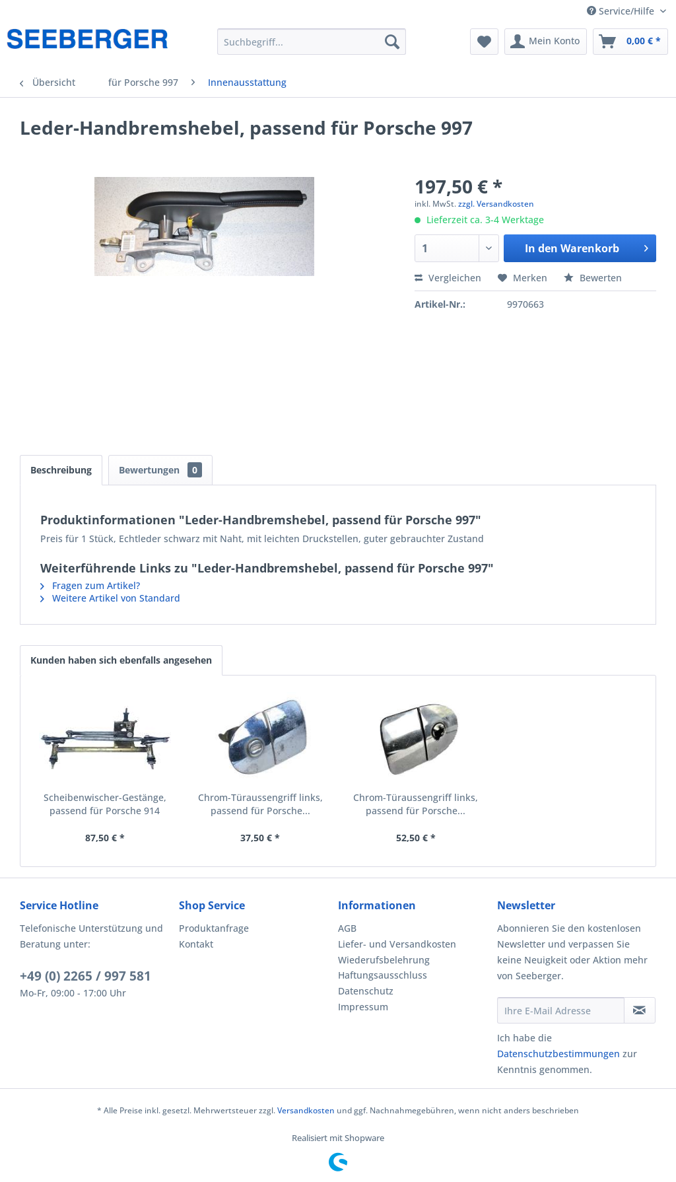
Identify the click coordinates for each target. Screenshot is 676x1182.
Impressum (363, 1006)
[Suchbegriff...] (312, 41)
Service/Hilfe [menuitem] (622, 11)
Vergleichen (448, 277)
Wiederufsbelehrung (384, 960)
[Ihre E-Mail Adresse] (561, 1010)
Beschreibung (61, 470)
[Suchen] (392, 41)
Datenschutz (365, 991)
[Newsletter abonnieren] (640, 1010)
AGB (347, 928)
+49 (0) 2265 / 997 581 (85, 976)
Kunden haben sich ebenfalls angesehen (121, 660)
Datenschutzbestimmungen (558, 1053)
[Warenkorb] (630, 41)
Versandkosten (306, 1110)
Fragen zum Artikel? (90, 585)
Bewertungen (160, 469)
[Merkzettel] (484, 41)
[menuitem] (312, 41)
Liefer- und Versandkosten (397, 944)
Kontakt (196, 944)
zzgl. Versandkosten (496, 203)
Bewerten (593, 277)
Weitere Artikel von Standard (110, 598)
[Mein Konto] (545, 41)
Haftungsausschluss (382, 975)
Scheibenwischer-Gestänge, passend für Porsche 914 (105, 804)
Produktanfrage (214, 928)
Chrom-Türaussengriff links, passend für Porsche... (260, 804)
